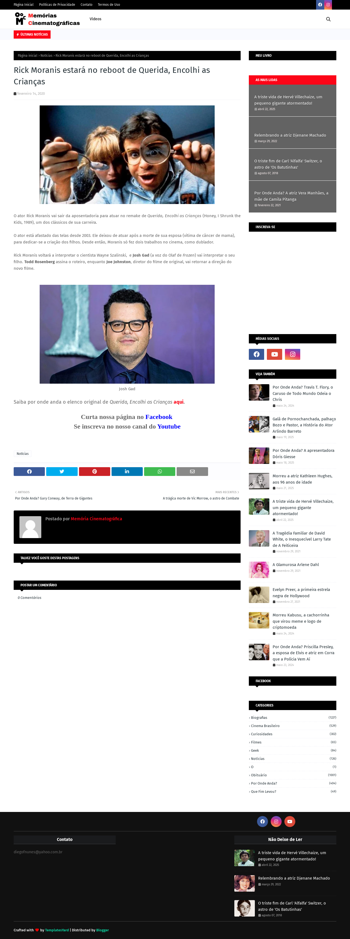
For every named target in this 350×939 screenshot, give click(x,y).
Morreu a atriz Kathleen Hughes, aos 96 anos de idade (302, 479)
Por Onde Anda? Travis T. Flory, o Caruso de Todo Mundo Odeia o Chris (303, 393)
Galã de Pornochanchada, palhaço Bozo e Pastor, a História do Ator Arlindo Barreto (304, 425)
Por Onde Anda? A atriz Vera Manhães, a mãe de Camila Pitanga (291, 196)
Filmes (293, 742)
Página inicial (27, 56)
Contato (86, 5)
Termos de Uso (109, 5)
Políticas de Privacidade (57, 5)
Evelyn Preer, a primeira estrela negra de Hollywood (301, 592)
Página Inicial (24, 5)
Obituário (293, 775)
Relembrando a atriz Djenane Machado (290, 135)
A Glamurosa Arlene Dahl (296, 564)
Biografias (293, 718)
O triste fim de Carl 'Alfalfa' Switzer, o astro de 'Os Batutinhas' (288, 164)
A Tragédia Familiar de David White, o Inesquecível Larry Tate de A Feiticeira (302, 539)
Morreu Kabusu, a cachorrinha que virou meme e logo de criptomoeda (301, 621)
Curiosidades (293, 734)
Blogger (102, 930)
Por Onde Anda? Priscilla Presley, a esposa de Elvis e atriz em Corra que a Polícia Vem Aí (303, 653)
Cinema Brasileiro (293, 726)
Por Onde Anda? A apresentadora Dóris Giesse (303, 453)
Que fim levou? (293, 791)
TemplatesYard (57, 930)
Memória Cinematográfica (96, 518)
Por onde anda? (293, 783)
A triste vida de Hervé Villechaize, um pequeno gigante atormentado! (288, 100)
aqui (178, 402)
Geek (293, 750)
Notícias (46, 56)
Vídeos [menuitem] (95, 19)
